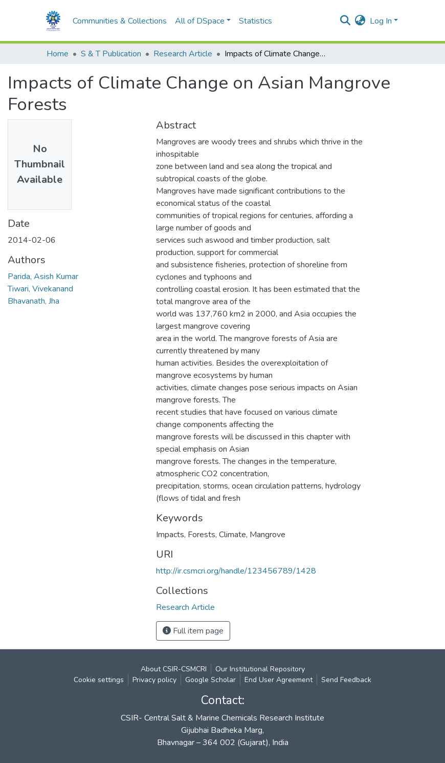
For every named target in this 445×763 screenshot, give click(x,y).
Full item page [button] (193, 631)
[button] (360, 21)
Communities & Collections (120, 21)
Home (58, 53)
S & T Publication (111, 53)
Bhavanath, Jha (33, 301)
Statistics (255, 21)
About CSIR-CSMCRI (174, 669)
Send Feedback (346, 680)
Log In (381, 21)
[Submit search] (345, 21)
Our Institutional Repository (260, 669)
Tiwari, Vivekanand (40, 288)
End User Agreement (278, 680)
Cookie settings (99, 680)
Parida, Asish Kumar (43, 276)
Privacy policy (154, 680)
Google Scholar (210, 680)
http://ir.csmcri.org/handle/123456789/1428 (236, 571)
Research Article (182, 53)
